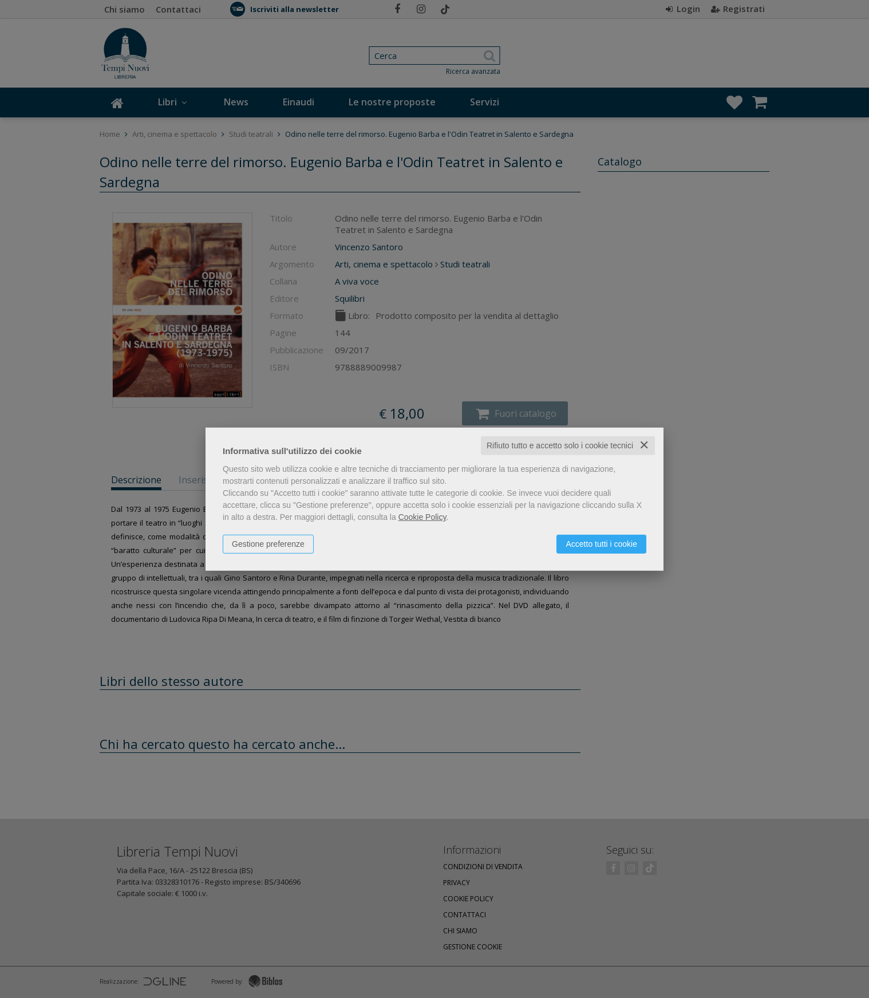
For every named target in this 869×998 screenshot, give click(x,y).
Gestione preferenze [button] (268, 544)
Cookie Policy (422, 517)
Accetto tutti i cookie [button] (601, 544)
